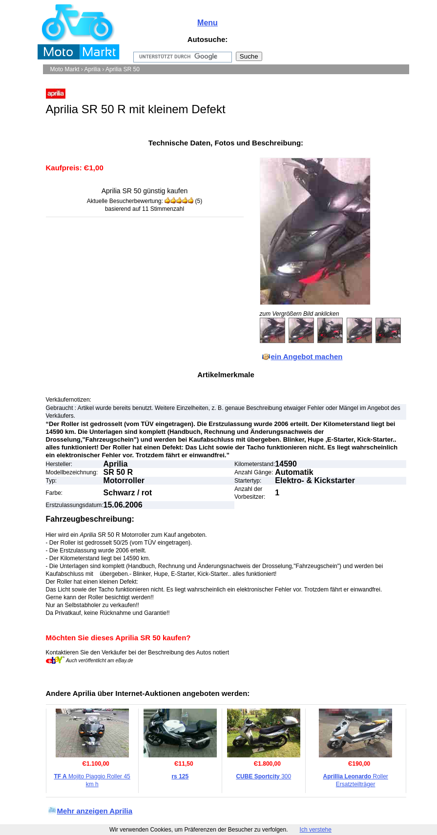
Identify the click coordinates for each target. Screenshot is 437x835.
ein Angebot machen (307, 356)
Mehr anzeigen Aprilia (94, 811)
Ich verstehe (316, 829)
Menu (207, 23)
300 (263, 776)
